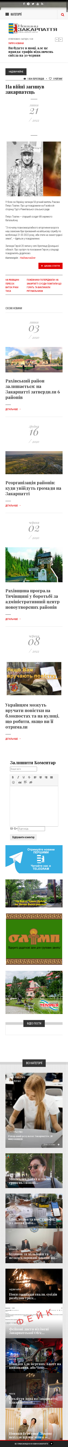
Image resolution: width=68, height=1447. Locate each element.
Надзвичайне (28, 257)
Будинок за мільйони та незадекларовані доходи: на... (33, 1256)
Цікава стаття (50, 266)
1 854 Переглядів (33, 78)
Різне (11, 1429)
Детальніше (13, 409)
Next (61, 39)
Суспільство (15, 1132)
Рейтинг (56, 78)
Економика (14, 1215)
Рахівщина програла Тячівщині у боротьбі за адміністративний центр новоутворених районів (32, 599)
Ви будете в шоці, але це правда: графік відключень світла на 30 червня (30, 51)
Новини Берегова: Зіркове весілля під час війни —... (30, 1435)
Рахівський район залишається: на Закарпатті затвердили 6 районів (32, 389)
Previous (57, 39)
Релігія (12, 1394)
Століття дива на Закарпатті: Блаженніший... (33, 1400)
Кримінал (13, 1249)
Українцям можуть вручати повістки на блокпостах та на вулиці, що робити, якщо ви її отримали (32, 716)
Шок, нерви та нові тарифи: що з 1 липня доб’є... (35, 1221)
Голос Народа (14, 1174)
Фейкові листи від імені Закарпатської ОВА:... (29, 1331)
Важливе (12, 1359)
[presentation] (13, 777)
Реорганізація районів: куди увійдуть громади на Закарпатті (33, 488)
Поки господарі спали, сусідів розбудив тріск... (33, 1296)
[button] (12, 777)
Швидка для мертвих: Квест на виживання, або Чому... (35, 1366)
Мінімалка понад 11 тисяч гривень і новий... (30, 1181)
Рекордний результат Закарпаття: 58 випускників (30, 1137)
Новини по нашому (17, 1324)
